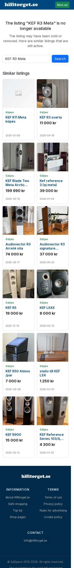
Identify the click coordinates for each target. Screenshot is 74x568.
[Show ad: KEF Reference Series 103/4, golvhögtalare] (53, 427)
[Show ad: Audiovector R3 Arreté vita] (18, 236)
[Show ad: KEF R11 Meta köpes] (18, 109)
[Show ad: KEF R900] (18, 427)
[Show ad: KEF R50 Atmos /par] (18, 363)
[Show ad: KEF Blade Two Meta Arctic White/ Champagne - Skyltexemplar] (18, 173)
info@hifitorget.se (35, 540)
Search (60, 59)
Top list (17, 510)
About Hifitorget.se (18, 497)
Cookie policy (53, 517)
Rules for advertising (53, 510)
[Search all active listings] (26, 59)
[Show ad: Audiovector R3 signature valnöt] (53, 236)
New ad (62, 5)
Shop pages (18, 517)
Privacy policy (53, 504)
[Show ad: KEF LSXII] (53, 300)
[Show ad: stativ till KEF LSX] (53, 363)
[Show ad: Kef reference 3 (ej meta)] (53, 173)
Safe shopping (17, 504)
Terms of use (53, 497)
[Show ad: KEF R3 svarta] (53, 109)
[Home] (35, 476)
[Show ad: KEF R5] (18, 300)
